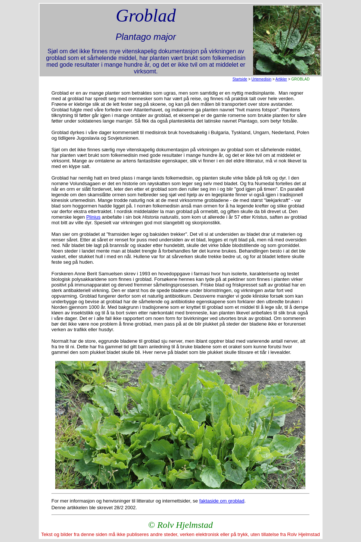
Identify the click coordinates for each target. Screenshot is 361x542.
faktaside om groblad (222, 501)
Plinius (93, 217)
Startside (240, 79)
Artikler (281, 79)
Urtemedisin (261, 79)
